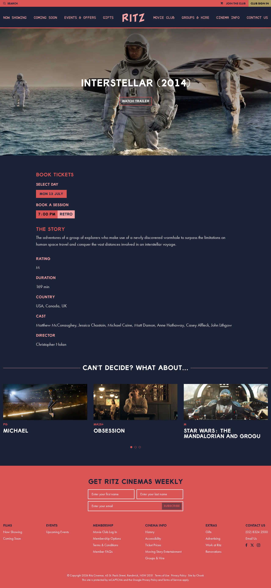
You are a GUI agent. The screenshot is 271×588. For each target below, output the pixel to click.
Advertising (213, 538)
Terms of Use (162, 575)
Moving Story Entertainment (163, 551)
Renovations (213, 551)
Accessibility (153, 538)
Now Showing (14, 17)
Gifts (108, 17)
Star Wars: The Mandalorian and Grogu (222, 433)
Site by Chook (196, 575)
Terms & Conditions (105, 545)
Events (52, 525)
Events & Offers (80, 17)
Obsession (109, 431)
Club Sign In (260, 3)
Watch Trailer (135, 101)
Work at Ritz (213, 545)
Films (7, 525)
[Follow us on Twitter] (252, 545)
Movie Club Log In (105, 532)
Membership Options (107, 538)
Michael (15, 431)
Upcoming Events (57, 532)
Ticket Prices (153, 545)
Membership (103, 525)
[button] (131, 447)
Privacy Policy (178, 575)
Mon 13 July (51, 194)
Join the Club (236, 3)
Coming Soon (45, 17)
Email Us (251, 538)
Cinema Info (227, 17)
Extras (211, 525)
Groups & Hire (195, 17)
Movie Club (163, 17)
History (149, 532)
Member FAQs (103, 551)
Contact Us (257, 17)
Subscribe (172, 506)
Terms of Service (172, 580)
